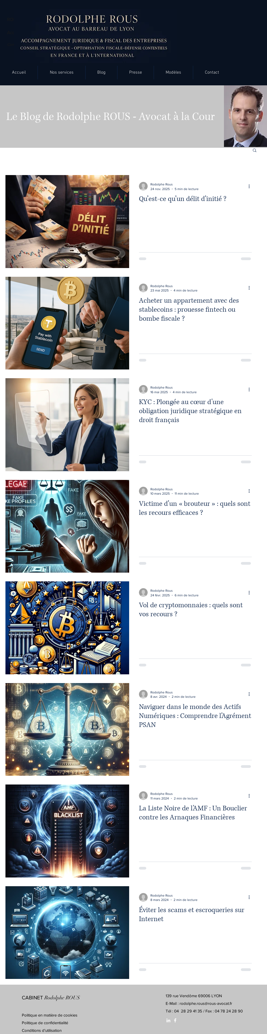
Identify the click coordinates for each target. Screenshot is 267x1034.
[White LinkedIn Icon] (168, 1020)
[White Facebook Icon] (175, 1020)
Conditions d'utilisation (42, 1030)
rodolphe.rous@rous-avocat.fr (206, 1003)
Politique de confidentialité (45, 1022)
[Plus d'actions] (251, 186)
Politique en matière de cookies (50, 1015)
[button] (61, 72)
